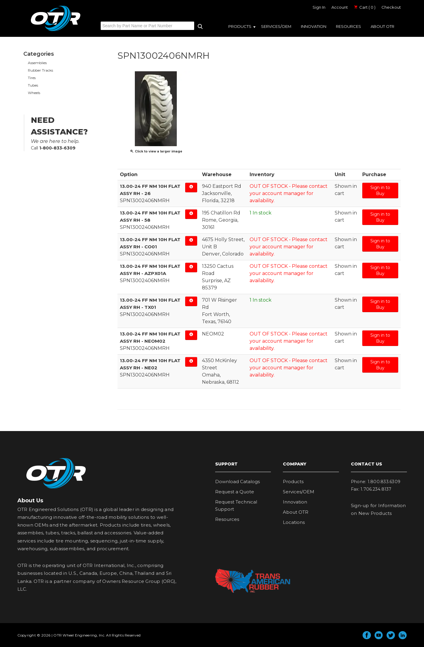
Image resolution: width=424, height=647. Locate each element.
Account (339, 7)
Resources (348, 26)
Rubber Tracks (40, 70)
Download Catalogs (237, 481)
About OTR (382, 26)
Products (239, 26)
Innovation (313, 26)
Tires (32, 77)
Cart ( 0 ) (364, 7)
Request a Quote (234, 492)
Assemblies (37, 63)
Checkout (391, 7)
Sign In (319, 7)
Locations (294, 522)
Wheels (34, 92)
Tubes (33, 85)
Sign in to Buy (380, 190)
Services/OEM (276, 26)
